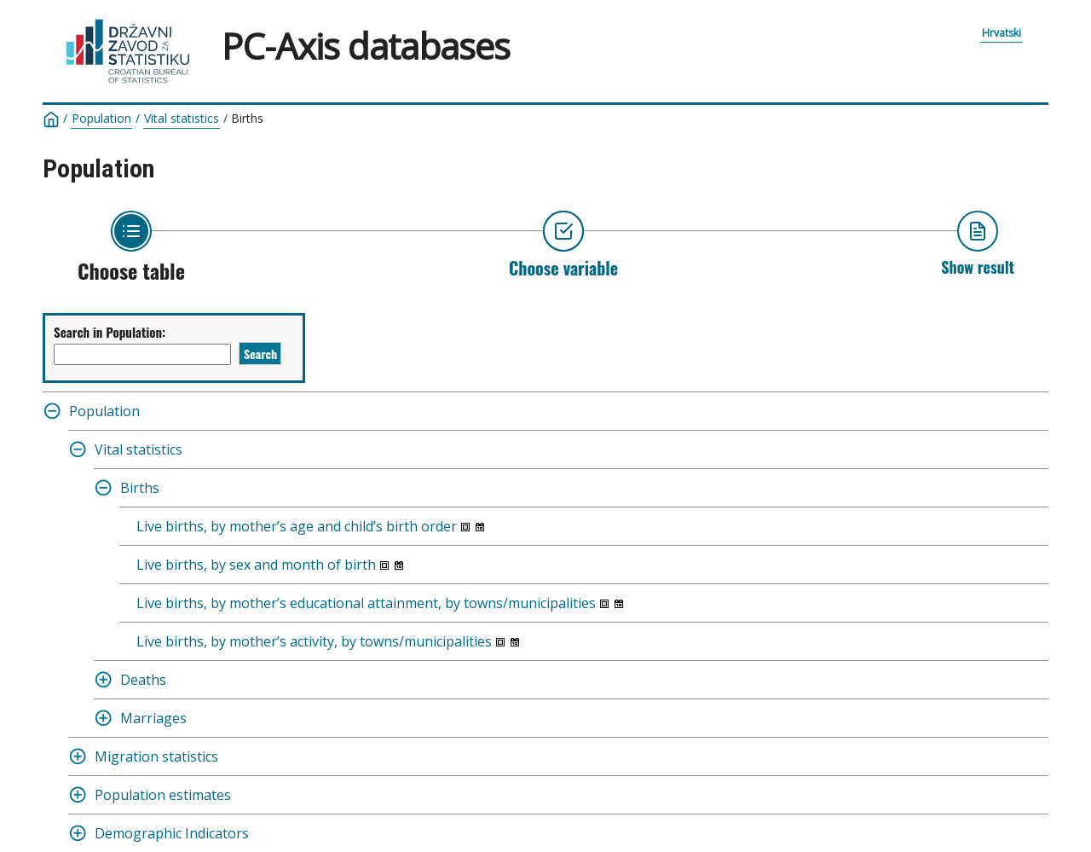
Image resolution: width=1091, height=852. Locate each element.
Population (101, 118)
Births (247, 118)
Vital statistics (181, 118)
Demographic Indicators (172, 833)
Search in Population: (109, 331)
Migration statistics (156, 756)
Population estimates (163, 794)
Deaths (143, 679)
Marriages (153, 718)
